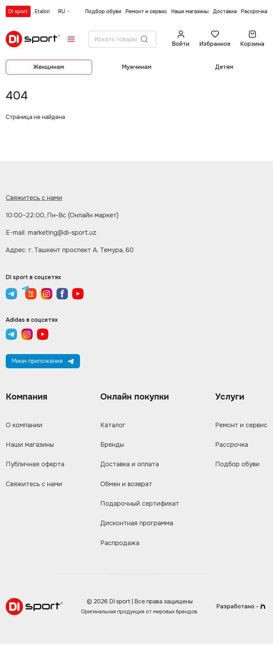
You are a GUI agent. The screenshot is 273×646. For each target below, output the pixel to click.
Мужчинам (136, 67)
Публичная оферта (35, 465)
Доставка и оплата (129, 465)
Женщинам (48, 67)
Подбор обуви (103, 11)
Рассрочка (254, 11)
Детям (224, 67)
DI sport (18, 11)
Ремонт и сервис (146, 11)
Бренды (112, 445)
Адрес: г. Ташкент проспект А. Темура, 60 (70, 250)
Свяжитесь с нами (34, 198)
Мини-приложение (42, 361)
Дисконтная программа (136, 524)
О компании (24, 425)
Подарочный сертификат (139, 505)
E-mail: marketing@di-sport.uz (51, 233)
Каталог (112, 425)
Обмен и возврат (126, 485)
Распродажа (119, 544)
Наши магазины (190, 11)
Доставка (225, 11)
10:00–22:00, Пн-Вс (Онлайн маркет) (62, 215)
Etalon (42, 11)
